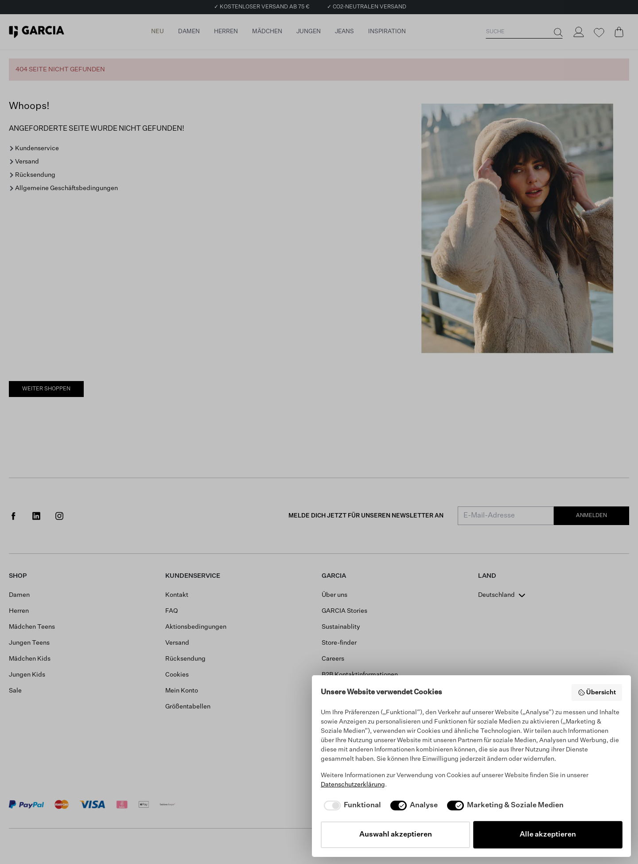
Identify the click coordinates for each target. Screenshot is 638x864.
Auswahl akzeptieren (395, 834)
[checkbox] (351, 805)
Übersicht (597, 693)
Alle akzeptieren (548, 834)
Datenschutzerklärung (353, 785)
